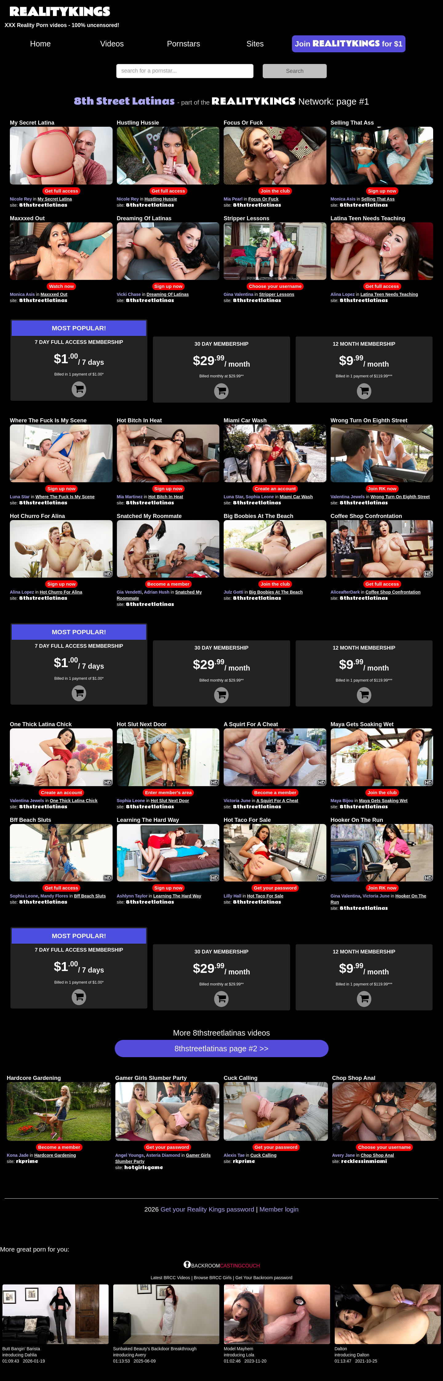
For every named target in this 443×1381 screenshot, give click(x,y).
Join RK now (382, 488)
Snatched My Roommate (149, 516)
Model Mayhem (238, 1348)
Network (271, 101)
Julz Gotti (233, 592)
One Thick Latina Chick (41, 724)
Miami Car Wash (245, 420)
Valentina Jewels (348, 496)
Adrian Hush (157, 592)
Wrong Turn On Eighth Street (369, 420)
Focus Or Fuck (243, 123)
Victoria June (237, 800)
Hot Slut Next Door (142, 724)
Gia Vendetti (129, 592)
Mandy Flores (54, 895)
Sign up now (382, 190)
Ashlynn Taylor (132, 895)
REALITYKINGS (59, 12)
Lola (250, 1354)
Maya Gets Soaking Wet (362, 724)
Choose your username (275, 286)
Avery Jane (343, 1155)
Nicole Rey (21, 199)
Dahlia (31, 1354)
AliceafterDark (345, 592)
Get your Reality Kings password (207, 1209)
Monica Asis (343, 199)
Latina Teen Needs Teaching (368, 218)
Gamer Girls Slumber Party (151, 1078)
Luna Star (20, 496)
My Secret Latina (32, 123)
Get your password (275, 887)
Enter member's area (168, 792)
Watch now (61, 286)
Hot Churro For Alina (37, 516)
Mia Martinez (130, 496)
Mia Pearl (233, 199)
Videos (112, 43)
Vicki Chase (129, 294)
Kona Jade (18, 1155)
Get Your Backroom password (263, 1277)
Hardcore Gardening (34, 1078)
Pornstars (183, 43)
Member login (279, 1209)
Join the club (275, 190)
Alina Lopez (343, 294)
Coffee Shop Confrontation (366, 516)
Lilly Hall (232, 895)
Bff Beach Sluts (30, 820)
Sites (255, 43)
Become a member (168, 584)
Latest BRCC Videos (170, 1277)
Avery (140, 1354)
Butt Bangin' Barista (21, 1348)
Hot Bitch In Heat (139, 420)
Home (40, 43)
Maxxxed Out (27, 218)
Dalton (341, 1348)
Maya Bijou (342, 800)
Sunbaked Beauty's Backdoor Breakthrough (155, 1348)
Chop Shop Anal (354, 1078)
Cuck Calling (240, 1078)
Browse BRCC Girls (213, 1277)
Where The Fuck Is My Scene (48, 420)
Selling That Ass (352, 123)
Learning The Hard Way (148, 820)
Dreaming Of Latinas (144, 218)
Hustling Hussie (138, 123)
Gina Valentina (238, 294)
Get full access (61, 190)
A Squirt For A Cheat (251, 724)
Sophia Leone (260, 496)
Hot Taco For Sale (247, 820)
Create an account (275, 488)
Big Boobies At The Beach (258, 516)
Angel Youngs (129, 1155)
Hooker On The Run (357, 820)
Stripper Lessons (246, 218)
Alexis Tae (234, 1155)
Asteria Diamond (163, 1155)
